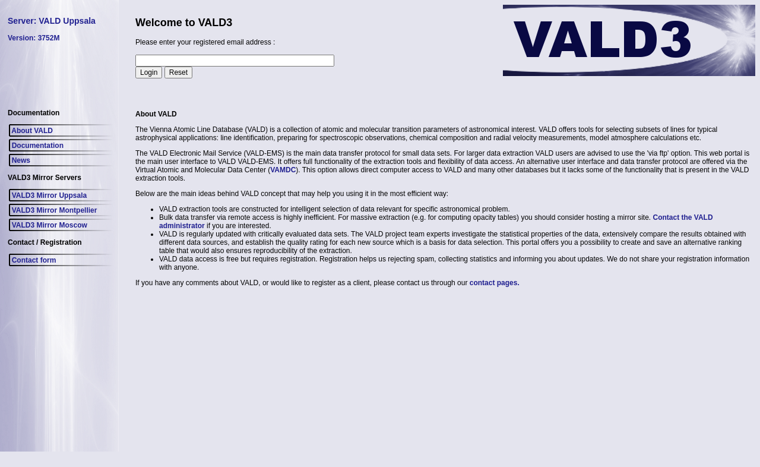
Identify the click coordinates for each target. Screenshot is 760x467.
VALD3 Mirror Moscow (47, 225)
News (19, 160)
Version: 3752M (33, 38)
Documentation (36, 145)
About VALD (30, 131)
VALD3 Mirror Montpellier (52, 210)
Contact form (32, 260)
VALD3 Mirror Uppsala (47, 195)
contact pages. (495, 283)
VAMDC (283, 170)
